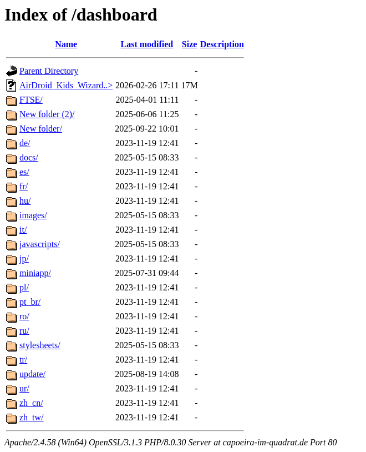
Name (66, 44)
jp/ (24, 258)
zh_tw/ (31, 417)
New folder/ (40, 128)
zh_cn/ (31, 403)
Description (222, 44)
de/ (24, 143)
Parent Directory (48, 71)
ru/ (24, 330)
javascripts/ (39, 244)
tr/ (23, 359)
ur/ (24, 388)
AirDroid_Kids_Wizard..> (66, 85)
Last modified (147, 44)
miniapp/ (35, 273)
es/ (24, 172)
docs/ (28, 157)
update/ (32, 374)
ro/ (24, 316)
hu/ (24, 200)
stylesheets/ (39, 345)
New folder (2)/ (47, 114)
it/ (23, 229)
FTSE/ (31, 99)
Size (189, 44)
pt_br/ (29, 302)
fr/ (23, 186)
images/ (33, 215)
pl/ (24, 287)
